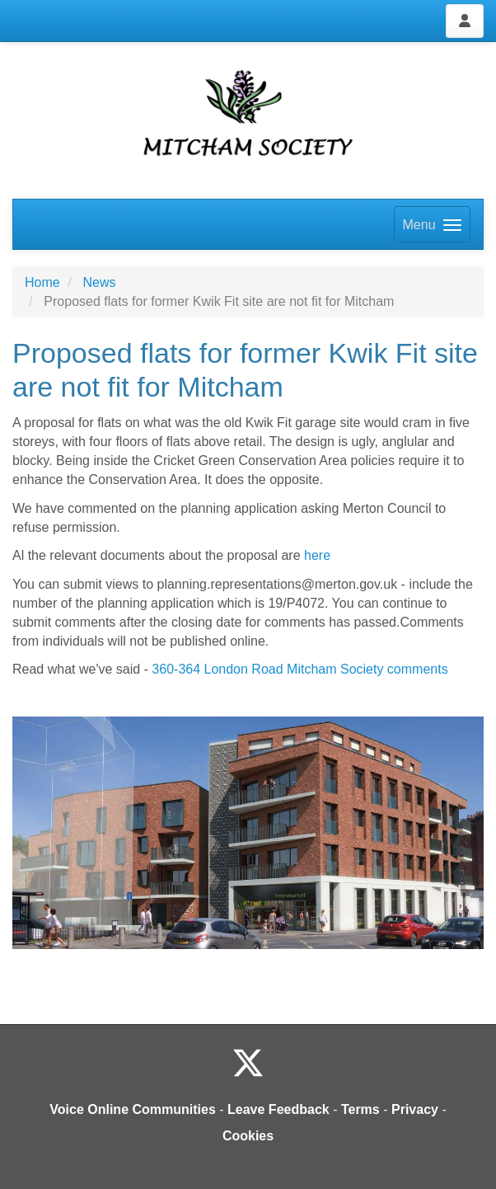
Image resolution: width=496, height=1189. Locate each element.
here (317, 555)
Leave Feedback (278, 1109)
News (98, 282)
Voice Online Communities (132, 1109)
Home (42, 282)
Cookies (248, 1136)
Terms (360, 1109)
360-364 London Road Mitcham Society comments (299, 669)
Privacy (414, 1109)
